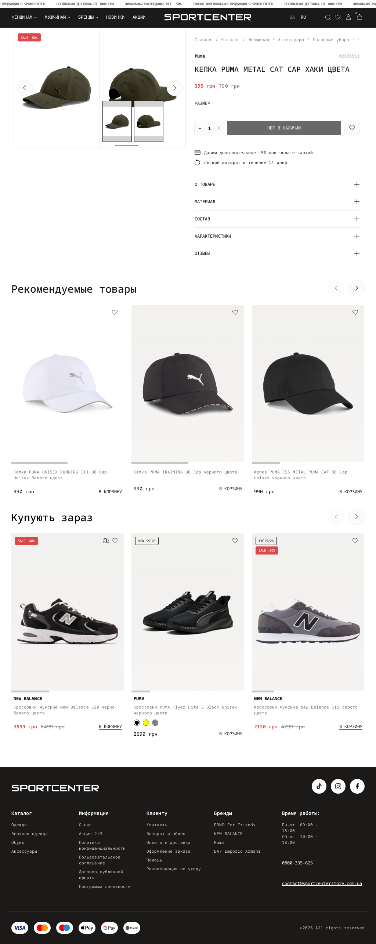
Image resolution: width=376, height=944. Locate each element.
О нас (85, 824)
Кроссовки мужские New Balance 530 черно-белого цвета (65, 714)
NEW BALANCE (228, 833)
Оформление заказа (169, 851)
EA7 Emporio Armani (237, 851)
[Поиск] (328, 17)
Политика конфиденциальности (102, 845)
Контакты (157, 824)
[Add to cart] (110, 494)
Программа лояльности (105, 886)
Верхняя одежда (29, 833)
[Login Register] (348, 17)
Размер (202, 103)
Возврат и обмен (166, 833)
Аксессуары (24, 851)
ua (292, 17)
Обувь (17, 842)
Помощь (154, 860)
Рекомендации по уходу (174, 868)
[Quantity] (209, 128)
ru (303, 17)
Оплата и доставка (169, 842)
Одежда (19, 824)
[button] (25, 88)
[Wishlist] (351, 128)
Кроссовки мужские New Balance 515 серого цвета (306, 716)
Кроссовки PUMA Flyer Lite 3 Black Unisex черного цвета (185, 716)
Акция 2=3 (90, 833)
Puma (219, 842)
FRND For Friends (235, 824)
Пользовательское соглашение (99, 860)
